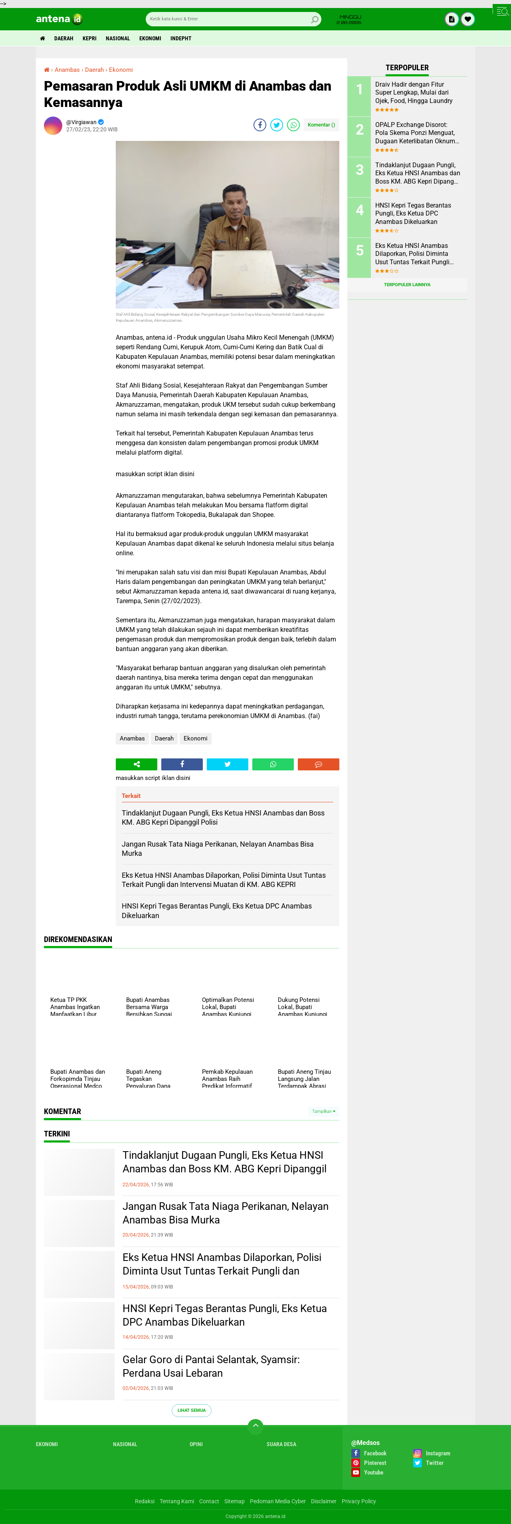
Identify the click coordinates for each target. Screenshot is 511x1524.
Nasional (118, 38)
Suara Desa (281, 1444)
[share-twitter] (276, 125)
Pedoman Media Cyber (278, 1501)
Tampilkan (323, 1111)
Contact (209, 1501)
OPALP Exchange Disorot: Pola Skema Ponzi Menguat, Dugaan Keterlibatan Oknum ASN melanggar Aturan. (415, 133)
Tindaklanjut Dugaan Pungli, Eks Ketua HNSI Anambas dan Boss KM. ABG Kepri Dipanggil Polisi (225, 1168)
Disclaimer (324, 1501)
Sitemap (234, 1501)
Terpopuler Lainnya (407, 284)
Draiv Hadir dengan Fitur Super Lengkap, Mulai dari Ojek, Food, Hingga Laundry (414, 93)
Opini (196, 1444)
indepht (181, 38)
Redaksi (144, 1501)
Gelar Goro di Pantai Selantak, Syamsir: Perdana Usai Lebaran (211, 1366)
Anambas (132, 738)
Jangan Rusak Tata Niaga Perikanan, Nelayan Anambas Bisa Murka (226, 1213)
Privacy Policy (359, 1501)
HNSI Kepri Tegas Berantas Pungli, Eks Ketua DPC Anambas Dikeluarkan (225, 1315)
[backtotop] (255, 1427)
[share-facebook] (260, 125)
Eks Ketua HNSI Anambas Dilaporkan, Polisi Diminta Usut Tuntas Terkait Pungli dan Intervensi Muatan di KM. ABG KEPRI (222, 1270)
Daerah (63, 38)
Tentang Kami (177, 1501)
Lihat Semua (192, 1410)
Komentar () (321, 125)
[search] (233, 19)
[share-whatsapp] (293, 125)
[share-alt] (136, 764)
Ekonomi (150, 38)
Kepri (90, 38)
